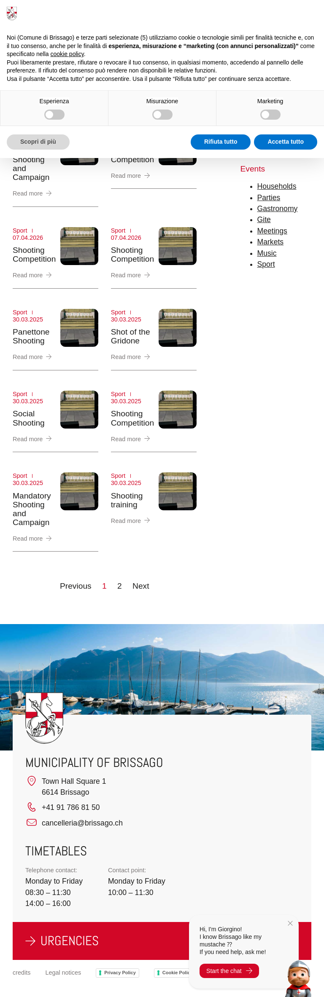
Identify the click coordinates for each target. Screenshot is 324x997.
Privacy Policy (120, 972)
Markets (270, 242)
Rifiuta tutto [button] (221, 141)
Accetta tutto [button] (285, 141)
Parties (269, 197)
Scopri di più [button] (38, 141)
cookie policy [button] (67, 54)
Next (140, 586)
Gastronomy (277, 208)
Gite (264, 219)
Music (267, 253)
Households (277, 186)
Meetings (272, 231)
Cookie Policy (177, 972)
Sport (266, 264)
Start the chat (229, 971)
